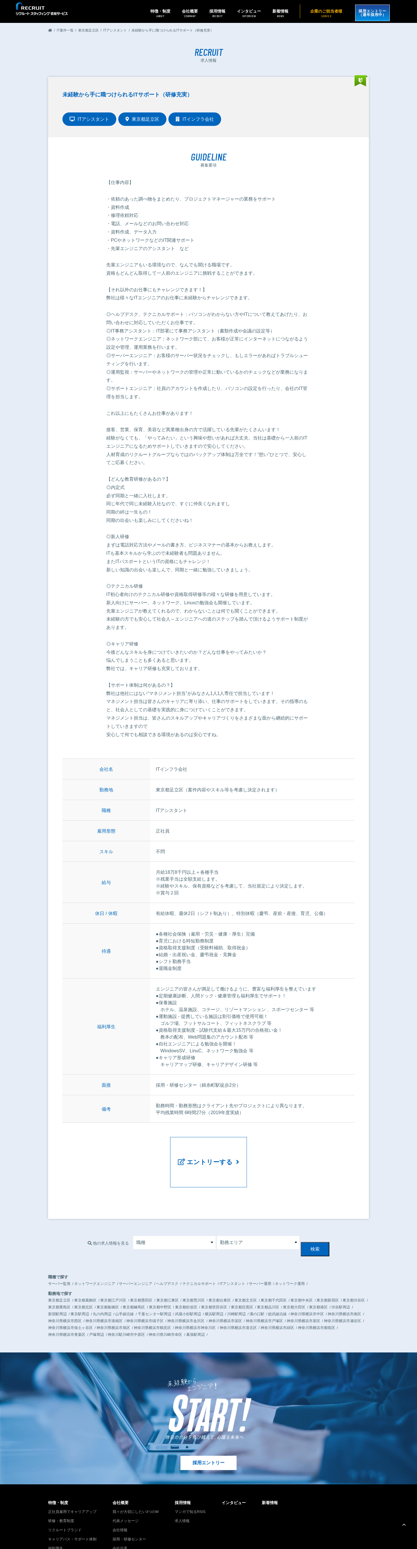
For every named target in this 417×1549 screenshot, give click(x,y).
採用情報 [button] (211, 13)
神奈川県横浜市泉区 (303, 1285)
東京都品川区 (268, 1271)
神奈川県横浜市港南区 (104, 1285)
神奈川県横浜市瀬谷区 (342, 1285)
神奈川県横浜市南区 (344, 1278)
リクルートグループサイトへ (68, 1541)
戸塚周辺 (96, 1299)
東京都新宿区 (327, 1265)
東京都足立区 (59, 1265)
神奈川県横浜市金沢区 (185, 1285)
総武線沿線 (277, 1278)
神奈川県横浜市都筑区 (316, 1292)
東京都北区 (83, 1271)
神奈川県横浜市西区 (65, 1285)
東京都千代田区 (274, 1265)
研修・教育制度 (61, 1485)
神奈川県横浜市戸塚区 (264, 1285)
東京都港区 (318, 1271)
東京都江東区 (167, 1265)
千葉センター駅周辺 (154, 1278)
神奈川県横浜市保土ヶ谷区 (70, 1292)
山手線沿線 (124, 1278)
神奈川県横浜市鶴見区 (152, 1292)
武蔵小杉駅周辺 (188, 1278)
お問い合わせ (297, 1534)
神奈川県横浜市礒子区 (145, 1285)
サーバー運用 (260, 1248)
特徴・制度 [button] (154, 13)
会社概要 (121, 1467)
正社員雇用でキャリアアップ (72, 1476)
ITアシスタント (232, 1248)
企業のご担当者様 (320, 13)
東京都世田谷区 (214, 1271)
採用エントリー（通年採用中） (369, 11)
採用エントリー (208, 1427)
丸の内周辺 (102, 1278)
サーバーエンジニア (135, 1248)
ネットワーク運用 (290, 1248)
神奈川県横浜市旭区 (113, 1292)
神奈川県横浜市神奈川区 (195, 1292)
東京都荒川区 (193, 1265)
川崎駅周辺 (236, 1278)
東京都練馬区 (134, 1271)
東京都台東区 (219, 1265)
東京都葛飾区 (85, 1265)
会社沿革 (120, 1513)
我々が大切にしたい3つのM (136, 1476)
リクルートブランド (65, 1494)
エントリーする (208, 1149)
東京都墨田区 (141, 1265)
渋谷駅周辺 (340, 1271)
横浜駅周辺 (214, 1278)
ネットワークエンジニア (94, 1248)
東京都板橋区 (108, 1271)
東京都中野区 (160, 1271)
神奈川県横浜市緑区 (277, 1292)
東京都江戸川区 (113, 1265)
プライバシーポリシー (325, 1534)
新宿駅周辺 (57, 1278)
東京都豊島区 (59, 1271)
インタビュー (242, 13)
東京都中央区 (301, 1265)
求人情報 (182, 1485)
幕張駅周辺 (195, 1299)
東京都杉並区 (186, 1271)
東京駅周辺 (79, 1278)
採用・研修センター (129, 1504)
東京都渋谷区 (354, 1265)
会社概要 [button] (183, 13)
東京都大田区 (294, 1271)
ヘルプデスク (167, 1248)
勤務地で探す (60, 1258)
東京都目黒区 (242, 1271)
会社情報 (120, 1494)
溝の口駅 (256, 1278)
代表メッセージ (126, 1485)
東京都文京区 (246, 1265)
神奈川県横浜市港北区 (238, 1292)
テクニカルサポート (199, 1248)
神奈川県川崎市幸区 (165, 1299)
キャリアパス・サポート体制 (72, 1504)
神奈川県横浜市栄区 (225, 1285)
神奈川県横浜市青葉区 (66, 1299)
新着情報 (274, 13)
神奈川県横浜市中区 (307, 1278)
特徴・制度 (58, 1467)
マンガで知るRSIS (190, 1476)
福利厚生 (55, 1513)
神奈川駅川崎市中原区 (126, 1299)
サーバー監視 (59, 1248)
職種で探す (58, 1241)
